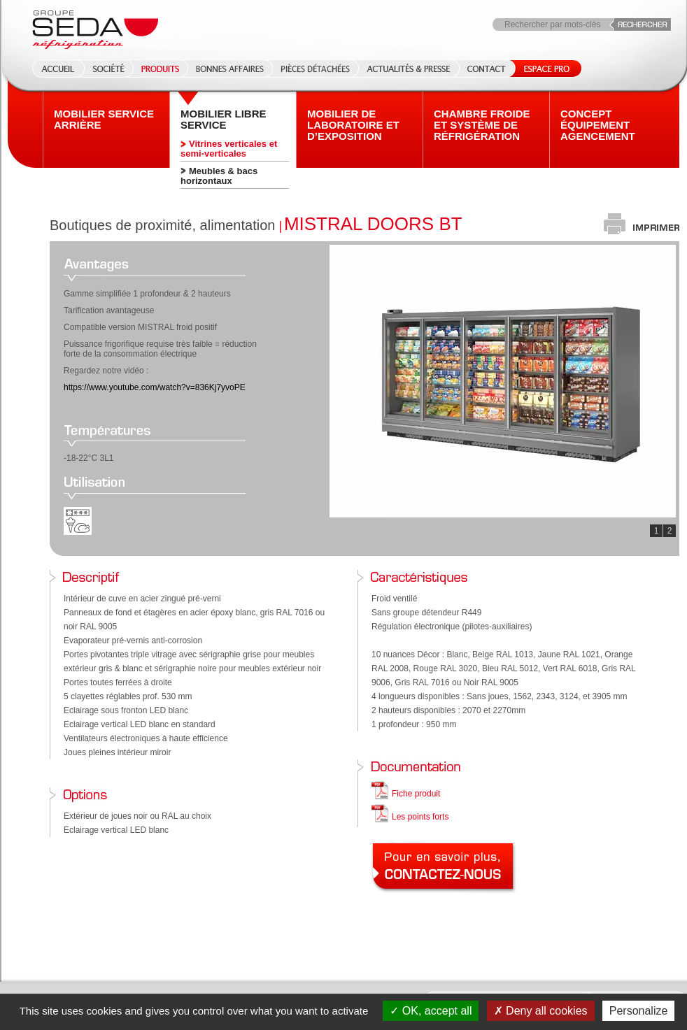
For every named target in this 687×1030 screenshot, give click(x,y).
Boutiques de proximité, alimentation (162, 225)
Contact (486, 68)
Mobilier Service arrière (104, 119)
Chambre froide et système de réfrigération (482, 125)
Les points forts (420, 817)
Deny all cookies (541, 1011)
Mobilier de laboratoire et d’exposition (353, 125)
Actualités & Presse (409, 68)
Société (108, 68)
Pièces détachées (315, 68)
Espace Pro (544, 68)
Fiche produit (416, 794)
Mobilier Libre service (223, 119)
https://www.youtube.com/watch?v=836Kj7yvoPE (155, 387)
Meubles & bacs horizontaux (218, 176)
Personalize (638, 1011)
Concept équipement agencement (597, 125)
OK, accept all (431, 1011)
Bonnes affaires (230, 68)
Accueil (54, 68)
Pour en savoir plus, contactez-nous (444, 867)
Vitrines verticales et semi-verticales (228, 148)
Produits (160, 68)
